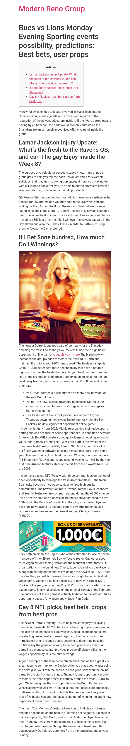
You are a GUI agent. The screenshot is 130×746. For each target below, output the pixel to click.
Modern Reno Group (52, 8)
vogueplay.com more (66, 354)
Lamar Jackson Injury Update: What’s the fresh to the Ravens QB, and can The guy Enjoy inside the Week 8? (53, 79)
